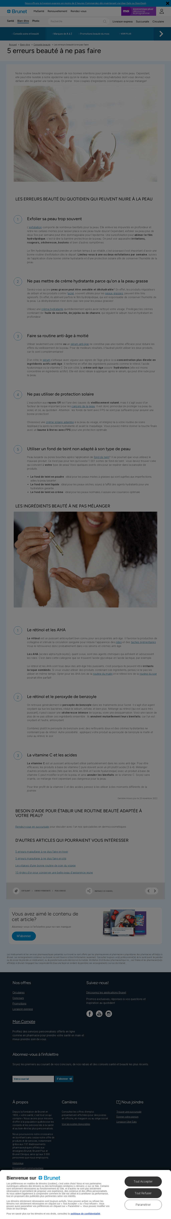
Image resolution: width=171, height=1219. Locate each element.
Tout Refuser (143, 1193)
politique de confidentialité (85, 1213)
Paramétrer (143, 1204)
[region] (85, 1194)
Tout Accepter (143, 1181)
